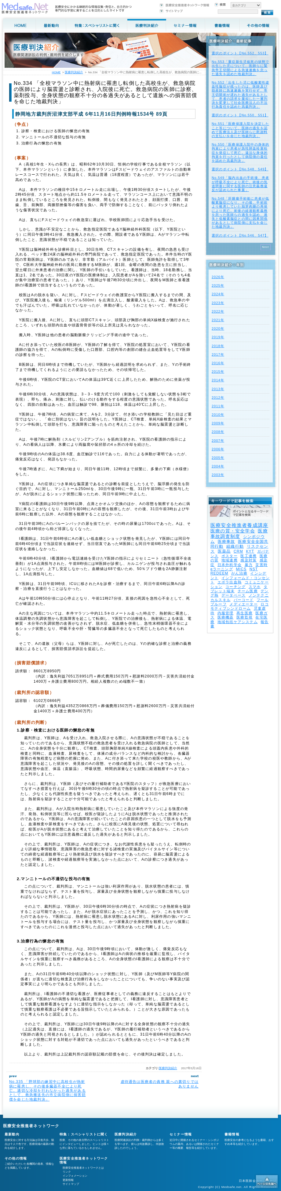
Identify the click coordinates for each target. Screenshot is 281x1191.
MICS (241, 569)
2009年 (218, 423)
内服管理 (225, 613)
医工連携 (248, 556)
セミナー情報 (181, 1134)
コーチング (235, 587)
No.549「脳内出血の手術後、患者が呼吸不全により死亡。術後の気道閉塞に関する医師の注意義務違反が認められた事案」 (240, 184)
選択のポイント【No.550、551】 (240, 115)
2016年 (218, 363)
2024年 (218, 294)
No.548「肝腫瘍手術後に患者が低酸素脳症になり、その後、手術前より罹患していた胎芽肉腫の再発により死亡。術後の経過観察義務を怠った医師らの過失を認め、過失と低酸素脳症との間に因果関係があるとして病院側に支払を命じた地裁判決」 (240, 212)
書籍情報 (231, 1134)
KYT (250, 551)
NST (254, 569)
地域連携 (229, 560)
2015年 (218, 371)
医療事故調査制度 (239, 533)
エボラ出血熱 (229, 582)
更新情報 (68, 1180)
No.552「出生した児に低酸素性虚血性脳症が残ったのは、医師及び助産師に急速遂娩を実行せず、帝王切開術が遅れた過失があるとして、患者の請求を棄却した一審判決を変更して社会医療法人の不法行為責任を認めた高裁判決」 (240, 94)
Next (265, 247)
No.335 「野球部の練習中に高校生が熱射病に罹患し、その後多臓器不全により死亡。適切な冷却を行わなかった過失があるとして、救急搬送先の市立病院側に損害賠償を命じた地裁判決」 (47, 1091)
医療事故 (226, 541)
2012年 (218, 397)
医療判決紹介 (168, 1068)
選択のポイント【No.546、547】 (240, 235)
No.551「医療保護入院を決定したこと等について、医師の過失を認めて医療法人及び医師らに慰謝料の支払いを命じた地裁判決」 (240, 130)
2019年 (218, 337)
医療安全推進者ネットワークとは (83, 1167)
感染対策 (248, 560)
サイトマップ (71, 1184)
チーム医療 (248, 591)
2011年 (218, 406)
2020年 (218, 328)
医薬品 (224, 551)
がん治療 (239, 573)
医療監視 (244, 617)
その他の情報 (16, 1158)
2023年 (218, 303)
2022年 (218, 311)
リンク (67, 1171)
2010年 (218, 414)
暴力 (249, 565)
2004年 (218, 466)
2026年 (218, 277)
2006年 (218, 449)
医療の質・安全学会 (232, 530)
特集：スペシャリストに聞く (84, 1134)
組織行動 (235, 546)
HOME (56, 72)
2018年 (218, 346)
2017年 (218, 354)
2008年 (218, 432)
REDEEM (219, 573)
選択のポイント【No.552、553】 (240, 53)
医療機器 (225, 617)
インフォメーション (75, 1175)
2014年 (218, 380)
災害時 (261, 565)
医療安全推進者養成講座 (239, 525)
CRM (238, 551)
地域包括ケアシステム (237, 622)
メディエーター (243, 604)
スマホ (255, 587)
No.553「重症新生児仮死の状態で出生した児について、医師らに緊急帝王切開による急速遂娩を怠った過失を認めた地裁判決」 (240, 68)
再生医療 (244, 613)
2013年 (218, 389)
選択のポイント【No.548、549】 (240, 169)
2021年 (218, 320)
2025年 (218, 285)
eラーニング (221, 569)
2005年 (218, 457)
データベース (233, 595)
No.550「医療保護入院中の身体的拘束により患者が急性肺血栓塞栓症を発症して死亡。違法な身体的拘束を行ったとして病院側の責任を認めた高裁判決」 (240, 152)
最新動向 (12, 1134)
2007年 (218, 440)
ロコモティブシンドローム (239, 606)
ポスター (229, 556)
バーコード (244, 600)
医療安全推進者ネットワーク (31, 1126)
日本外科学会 (229, 565)
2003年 (218, 475)
